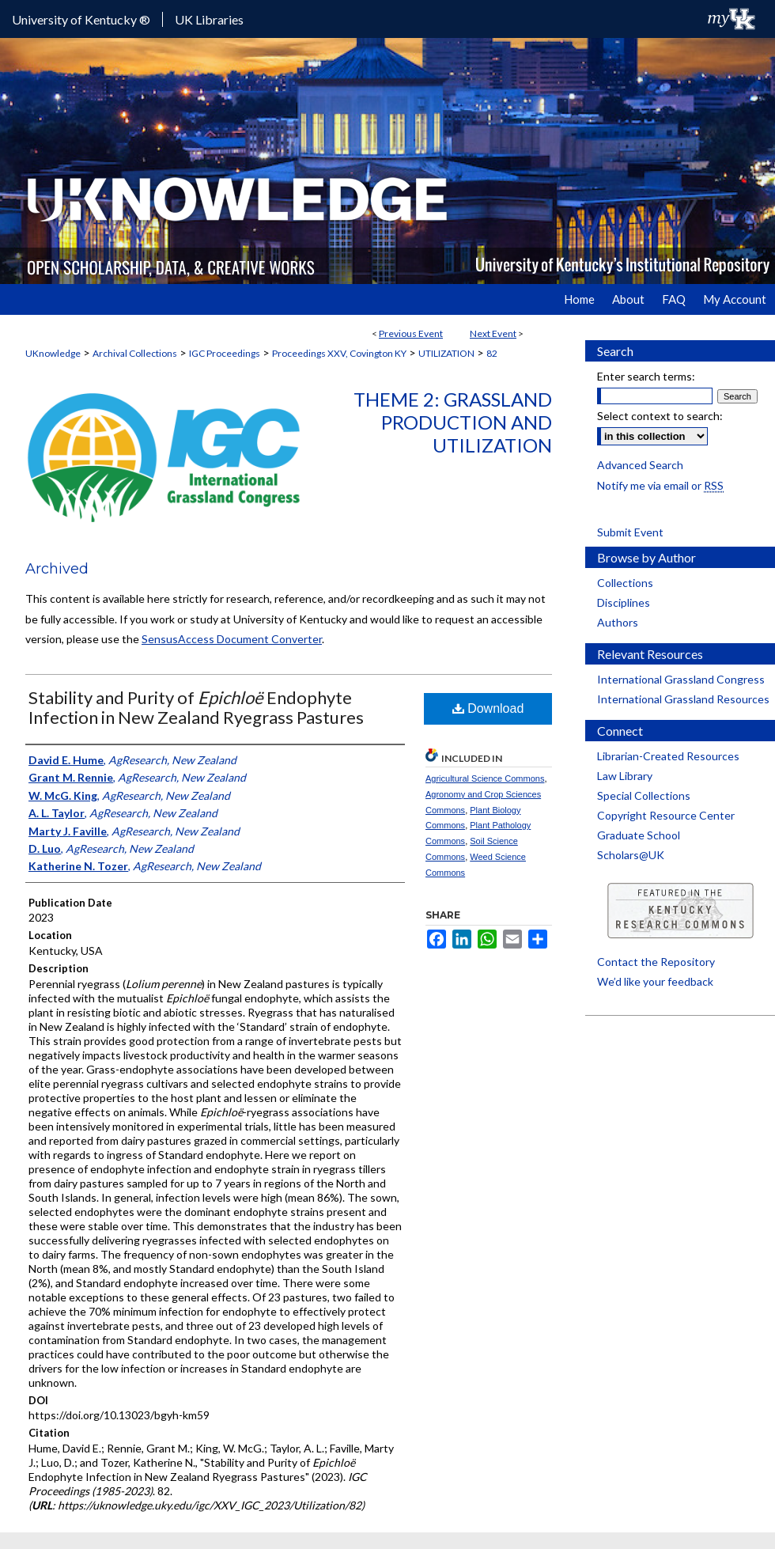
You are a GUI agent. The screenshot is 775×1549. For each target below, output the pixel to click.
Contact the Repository (656, 961)
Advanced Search (640, 465)
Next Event (493, 333)
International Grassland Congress (681, 679)
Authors (617, 622)
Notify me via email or (660, 485)
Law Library (624, 775)
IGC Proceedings (224, 353)
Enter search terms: (646, 376)
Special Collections (643, 795)
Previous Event (411, 333)
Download (488, 708)
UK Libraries (209, 19)
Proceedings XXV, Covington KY (339, 353)
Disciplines (623, 602)
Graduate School (638, 835)
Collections (625, 582)
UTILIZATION (446, 353)
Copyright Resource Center (666, 815)
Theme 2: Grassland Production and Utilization (452, 422)
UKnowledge (53, 353)
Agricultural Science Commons (484, 778)
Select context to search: (660, 415)
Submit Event (630, 532)
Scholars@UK (630, 855)
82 (491, 353)
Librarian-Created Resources (668, 756)
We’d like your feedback (655, 981)
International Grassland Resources (683, 699)
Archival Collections (135, 353)
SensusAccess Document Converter (232, 639)
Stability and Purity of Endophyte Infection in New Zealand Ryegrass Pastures (196, 707)
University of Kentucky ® (81, 19)
